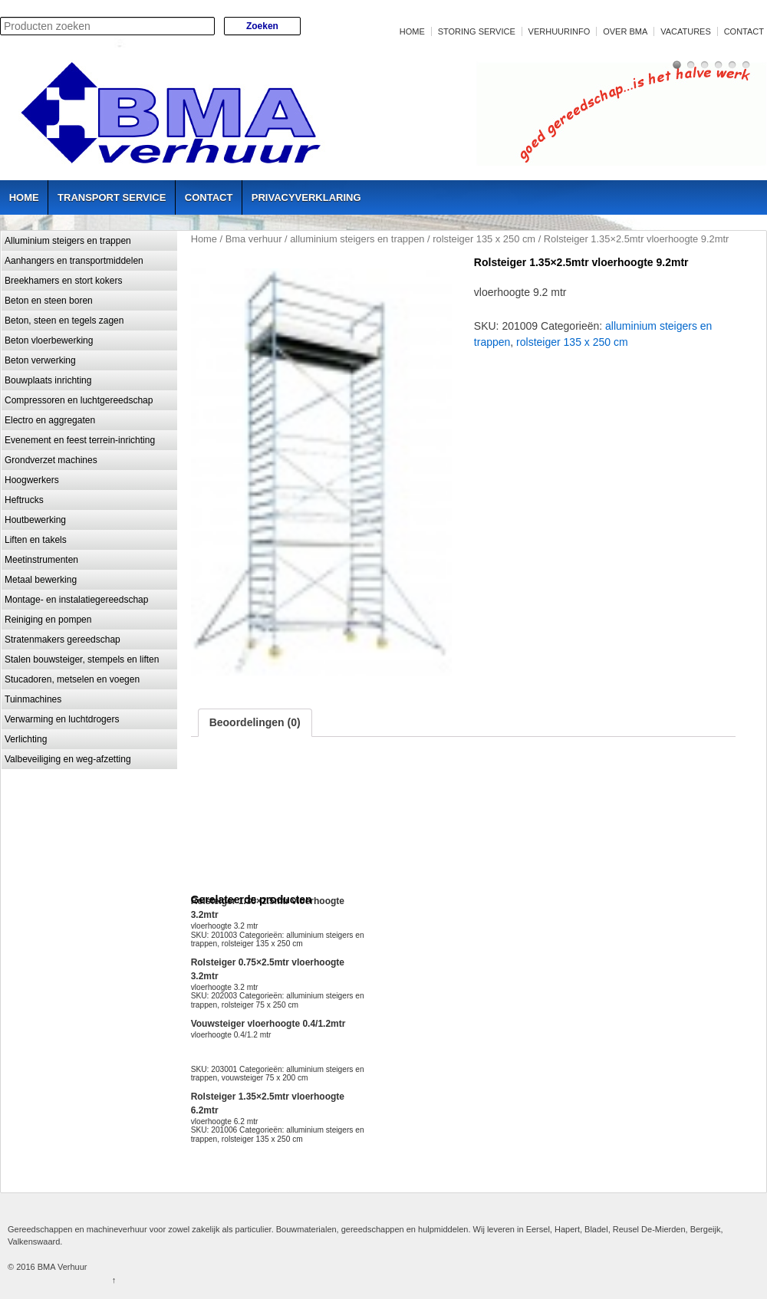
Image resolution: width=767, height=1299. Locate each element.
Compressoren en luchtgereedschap (79, 400)
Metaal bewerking (41, 579)
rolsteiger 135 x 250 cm (484, 239)
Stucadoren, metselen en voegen (72, 679)
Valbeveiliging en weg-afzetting (68, 759)
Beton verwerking (40, 360)
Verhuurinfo (559, 31)
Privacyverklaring (306, 197)
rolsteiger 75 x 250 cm (260, 1005)
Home (412, 31)
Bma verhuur (253, 239)
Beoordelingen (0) (255, 722)
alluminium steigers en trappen (357, 239)
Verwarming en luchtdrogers (62, 719)
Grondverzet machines (51, 460)
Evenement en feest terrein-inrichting (80, 440)
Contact (744, 31)
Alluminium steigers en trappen (68, 240)
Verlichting (26, 739)
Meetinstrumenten (41, 559)
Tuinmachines (33, 699)
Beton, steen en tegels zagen (64, 320)
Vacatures (685, 31)
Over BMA (625, 31)
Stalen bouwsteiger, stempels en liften (82, 659)
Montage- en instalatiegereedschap (76, 599)
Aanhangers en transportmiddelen (74, 260)
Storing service (476, 31)
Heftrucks (24, 500)
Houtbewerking (35, 520)
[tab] (255, 723)
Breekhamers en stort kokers (63, 280)
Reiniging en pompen (48, 619)
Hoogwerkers (32, 480)
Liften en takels (36, 539)
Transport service (112, 197)
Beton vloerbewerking (49, 340)
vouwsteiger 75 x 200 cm (265, 1078)
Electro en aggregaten (50, 420)
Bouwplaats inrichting (48, 380)
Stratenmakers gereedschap (62, 639)
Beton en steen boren (49, 300)
